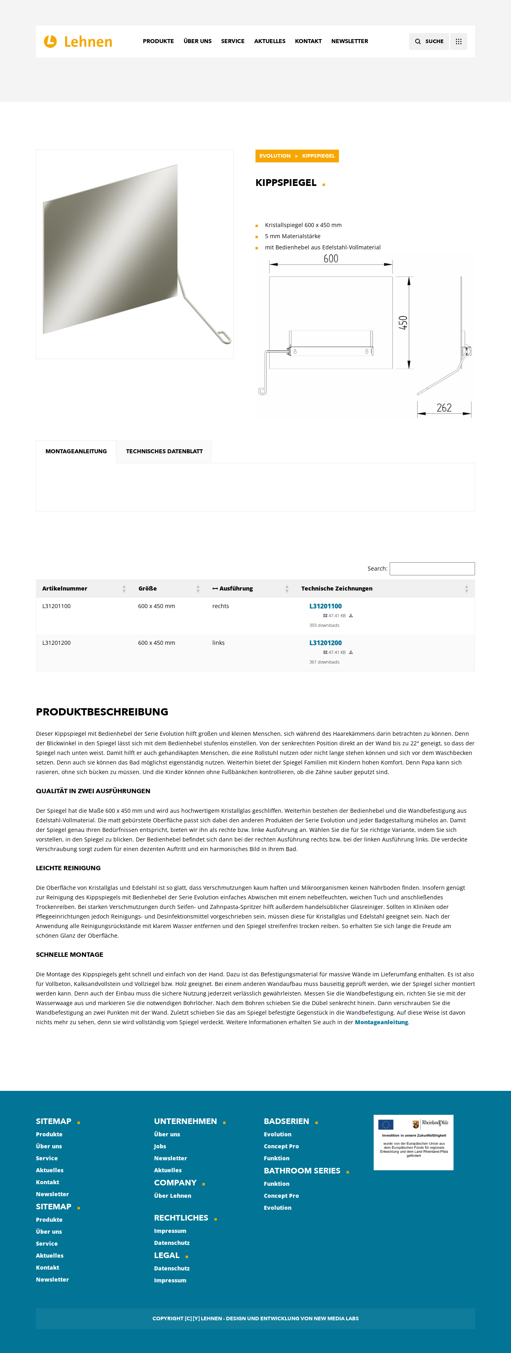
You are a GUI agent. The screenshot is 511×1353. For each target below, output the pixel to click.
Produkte (49, 1134)
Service (47, 1158)
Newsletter (52, 1194)
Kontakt (47, 1182)
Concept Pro (281, 1146)
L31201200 (325, 642)
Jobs (160, 1146)
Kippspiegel (318, 156)
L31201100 (325, 606)
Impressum (170, 1230)
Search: (378, 568)
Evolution (275, 156)
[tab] (76, 451)
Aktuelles (49, 1170)
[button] (123, 588)
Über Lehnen (172, 1195)
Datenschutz (172, 1242)
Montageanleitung (381, 1022)
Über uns (49, 1146)
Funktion (276, 1158)
